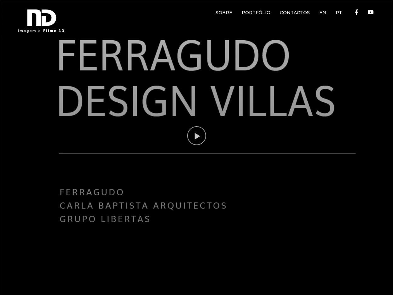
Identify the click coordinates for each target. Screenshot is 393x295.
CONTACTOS (295, 12)
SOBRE (224, 12)
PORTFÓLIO (256, 12)
